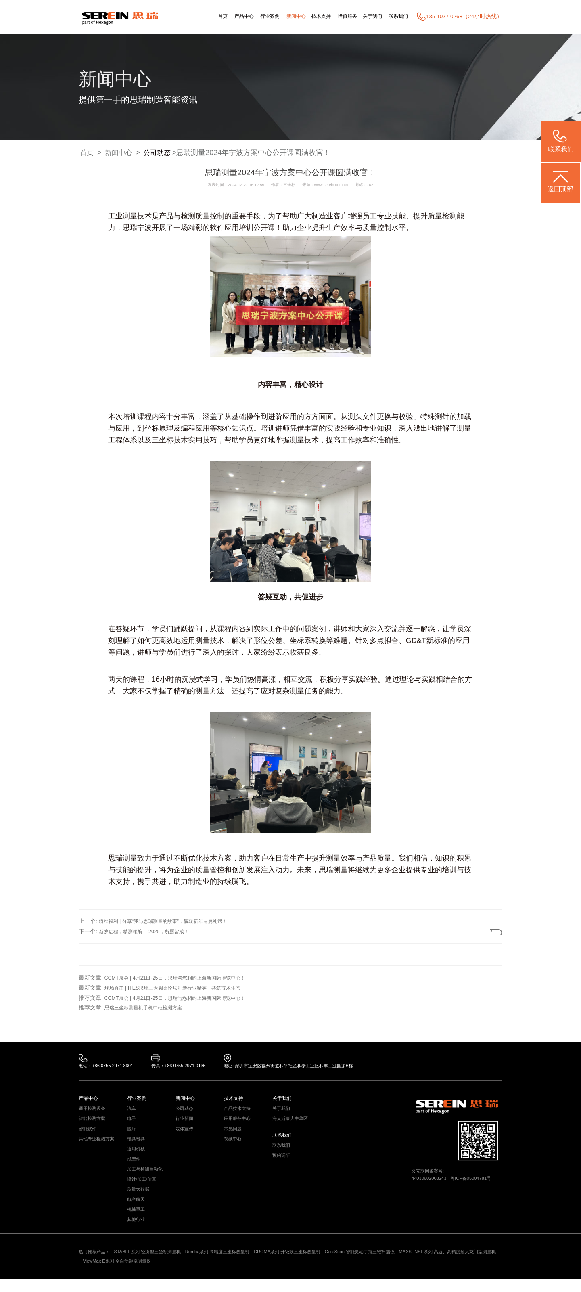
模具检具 (136, 1143)
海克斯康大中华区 (291, 1121)
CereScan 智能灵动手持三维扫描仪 (385, 1264)
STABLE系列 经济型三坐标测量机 (153, 1264)
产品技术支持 (238, 1110)
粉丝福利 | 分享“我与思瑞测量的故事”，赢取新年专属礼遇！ (173, 921)
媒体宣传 (185, 1132)
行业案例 (249, 16)
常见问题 (233, 1132)
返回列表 (475, 931)
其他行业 (136, 1230)
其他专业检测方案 (98, 1143)
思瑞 (130, 228)
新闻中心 (279, 16)
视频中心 (233, 1143)
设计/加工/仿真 (143, 1187)
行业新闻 (185, 1121)
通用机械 (136, 1154)
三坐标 (162, 440)
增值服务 (338, 16)
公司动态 (161, 153)
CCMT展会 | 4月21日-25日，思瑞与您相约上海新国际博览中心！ (185, 978)
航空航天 (136, 1208)
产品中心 (220, 16)
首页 (195, 16)
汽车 (132, 1110)
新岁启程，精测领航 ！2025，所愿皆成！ (151, 931)
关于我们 (366, 16)
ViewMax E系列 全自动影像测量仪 (154, 1274)
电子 (132, 1121)
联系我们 (396, 16)
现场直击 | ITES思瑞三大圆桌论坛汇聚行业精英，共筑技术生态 (183, 988)
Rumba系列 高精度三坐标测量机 (229, 1264)
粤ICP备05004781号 (475, 1181)
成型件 (134, 1165)
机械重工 (136, 1219)
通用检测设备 (93, 1110)
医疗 (132, 1132)
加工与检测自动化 (146, 1176)
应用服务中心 (238, 1121)
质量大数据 (139, 1198)
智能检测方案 (93, 1121)
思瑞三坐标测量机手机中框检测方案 (149, 1008)
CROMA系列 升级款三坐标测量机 (305, 1264)
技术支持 (308, 16)
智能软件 (88, 1132)
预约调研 (282, 1160)
